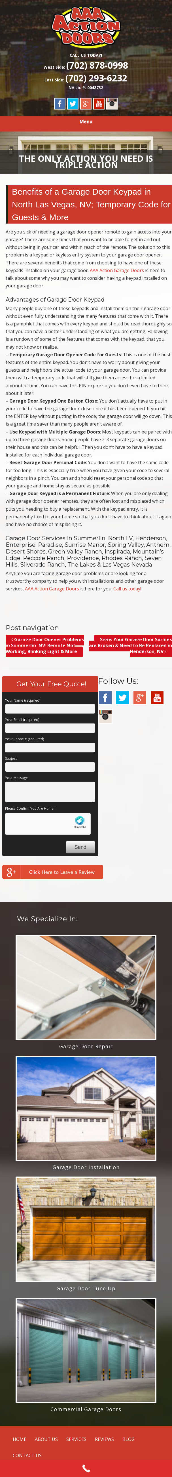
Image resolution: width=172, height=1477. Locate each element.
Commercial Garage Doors (85, 1409)
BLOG (128, 1439)
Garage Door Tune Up (86, 1288)
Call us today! (127, 589)
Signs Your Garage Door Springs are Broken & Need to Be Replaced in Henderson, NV (130, 645)
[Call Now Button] (86, 1468)
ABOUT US (46, 1439)
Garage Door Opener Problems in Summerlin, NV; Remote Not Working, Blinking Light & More (45, 645)
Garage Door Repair (86, 1046)
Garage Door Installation (86, 1167)
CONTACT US (27, 1455)
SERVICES (76, 1439)
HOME (19, 1439)
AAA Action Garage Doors (117, 270)
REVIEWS (104, 1439)
